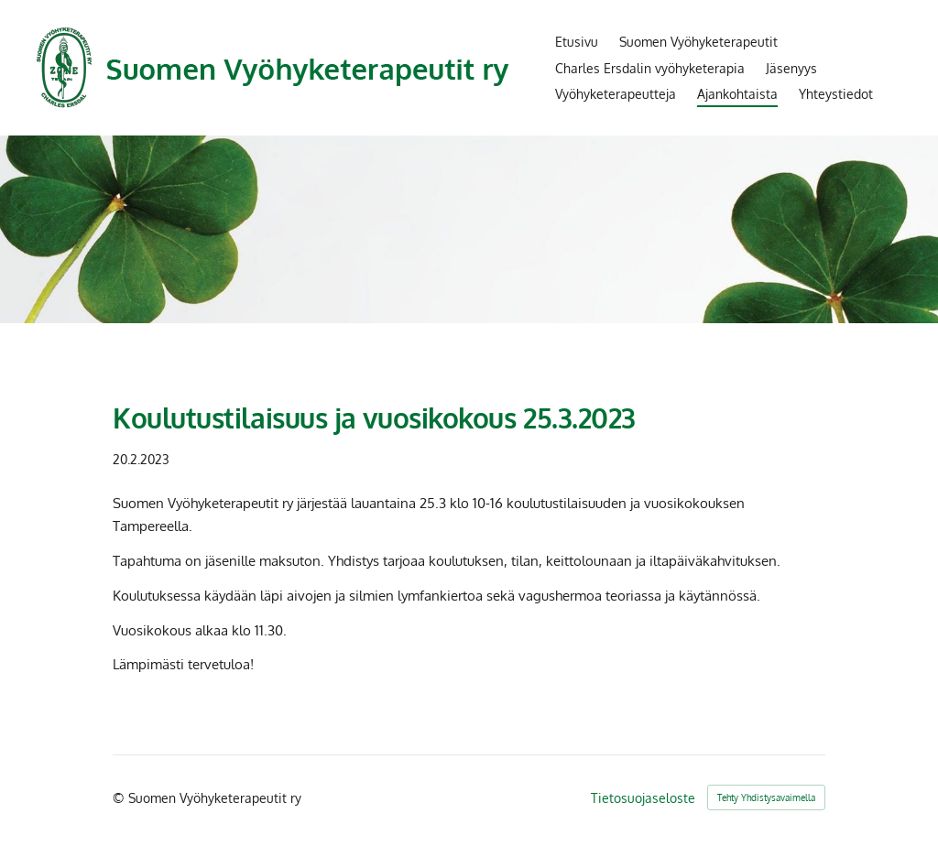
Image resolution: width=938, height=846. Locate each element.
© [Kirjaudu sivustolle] (120, 797)
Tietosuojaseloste (643, 797)
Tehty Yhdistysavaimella (766, 797)
